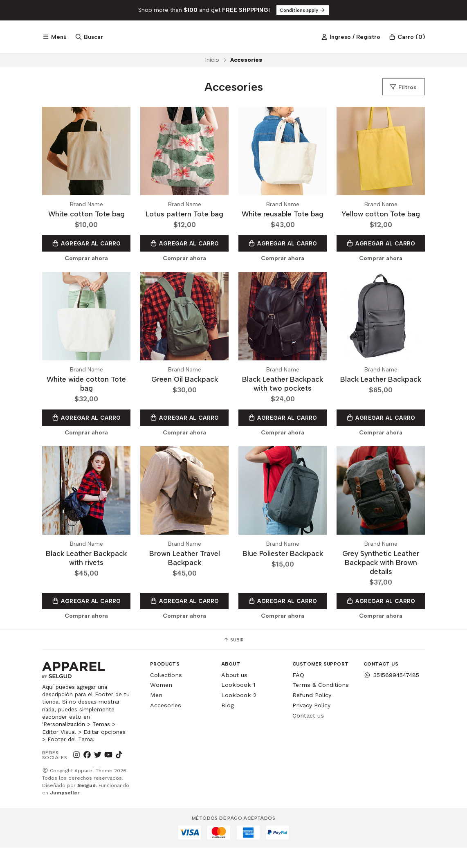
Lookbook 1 (238, 685)
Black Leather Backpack (380, 379)
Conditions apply (303, 10)
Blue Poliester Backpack (282, 553)
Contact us (308, 716)
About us (234, 675)
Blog (227, 705)
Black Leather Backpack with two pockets (282, 384)
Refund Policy (311, 695)
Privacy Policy (311, 705)
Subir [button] (233, 640)
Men (156, 695)
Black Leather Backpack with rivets (86, 558)
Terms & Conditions (320, 685)
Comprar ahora (86, 258)
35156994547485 (391, 675)
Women (161, 685)
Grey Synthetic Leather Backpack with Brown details (380, 562)
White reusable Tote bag (282, 214)
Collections (166, 675)
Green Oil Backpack (184, 379)
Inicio (212, 59)
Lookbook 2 (238, 695)
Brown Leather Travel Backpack (184, 558)
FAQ (298, 675)
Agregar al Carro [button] (86, 243)
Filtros (402, 87)
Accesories (165, 705)
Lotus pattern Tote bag (184, 214)
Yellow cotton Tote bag (380, 214)
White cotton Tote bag (86, 214)
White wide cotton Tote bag (86, 384)
